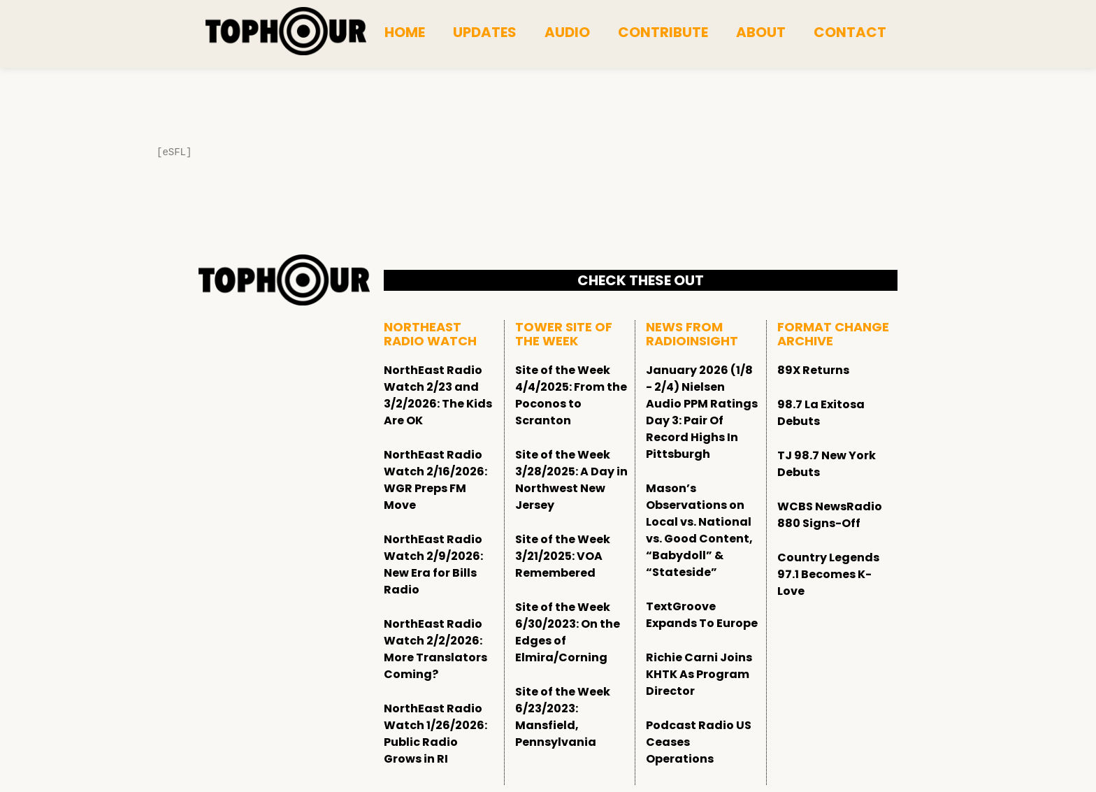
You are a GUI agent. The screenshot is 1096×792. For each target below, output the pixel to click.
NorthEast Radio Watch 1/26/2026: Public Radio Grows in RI (435, 733)
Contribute (663, 32)
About (761, 32)
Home (404, 32)
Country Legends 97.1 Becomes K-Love (828, 574)
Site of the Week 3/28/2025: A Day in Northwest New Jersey (571, 480)
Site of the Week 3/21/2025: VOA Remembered (562, 556)
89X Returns (813, 370)
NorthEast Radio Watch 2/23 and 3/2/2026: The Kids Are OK (438, 395)
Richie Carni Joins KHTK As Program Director (699, 674)
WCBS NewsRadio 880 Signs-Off (829, 514)
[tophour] (286, 31)
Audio (567, 32)
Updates (485, 32)
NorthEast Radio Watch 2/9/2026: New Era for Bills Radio (433, 564)
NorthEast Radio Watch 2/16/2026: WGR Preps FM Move (435, 480)
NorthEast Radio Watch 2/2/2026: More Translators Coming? (435, 649)
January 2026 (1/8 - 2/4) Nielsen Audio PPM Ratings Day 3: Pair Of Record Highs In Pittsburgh (702, 412)
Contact (850, 32)
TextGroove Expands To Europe (702, 614)
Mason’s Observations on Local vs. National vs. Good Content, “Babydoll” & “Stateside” (699, 530)
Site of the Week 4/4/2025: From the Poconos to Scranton (571, 395)
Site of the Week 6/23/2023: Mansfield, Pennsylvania (562, 717)
